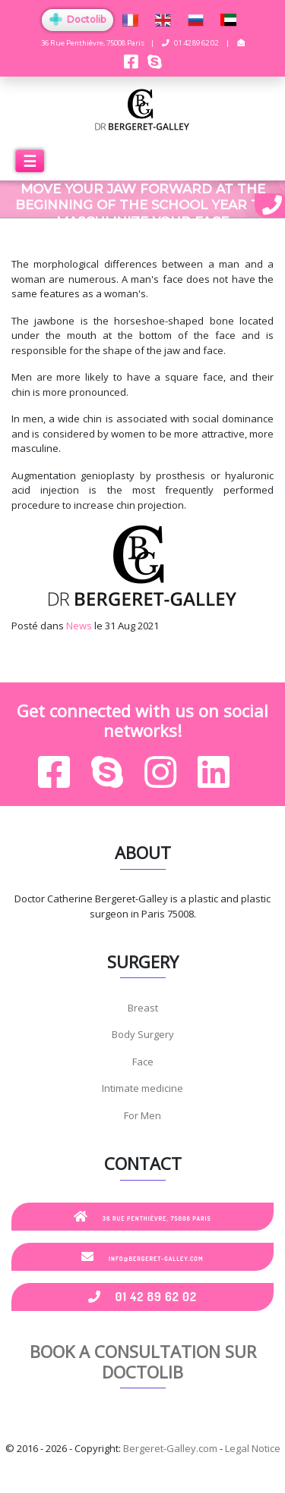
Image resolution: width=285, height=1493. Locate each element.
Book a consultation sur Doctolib (143, 1361)
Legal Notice (252, 1448)
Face (143, 1061)
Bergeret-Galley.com (170, 1448)
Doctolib (77, 19)
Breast (143, 1008)
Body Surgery (143, 1034)
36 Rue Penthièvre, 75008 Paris (142, 1216)
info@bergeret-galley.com (142, 1256)
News (79, 625)
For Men (142, 1115)
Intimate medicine (142, 1088)
